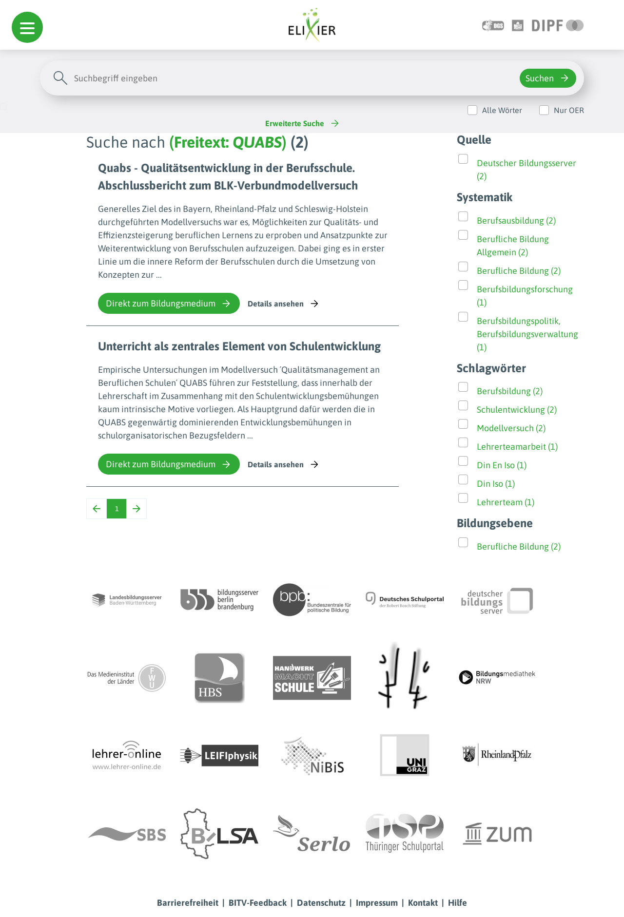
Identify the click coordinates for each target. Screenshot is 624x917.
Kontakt (423, 903)
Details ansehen (284, 303)
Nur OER (569, 110)
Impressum (377, 903)
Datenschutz (321, 903)
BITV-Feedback (258, 903)
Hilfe (457, 903)
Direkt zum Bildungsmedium (169, 303)
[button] (27, 27)
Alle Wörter (502, 110)
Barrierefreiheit (187, 903)
